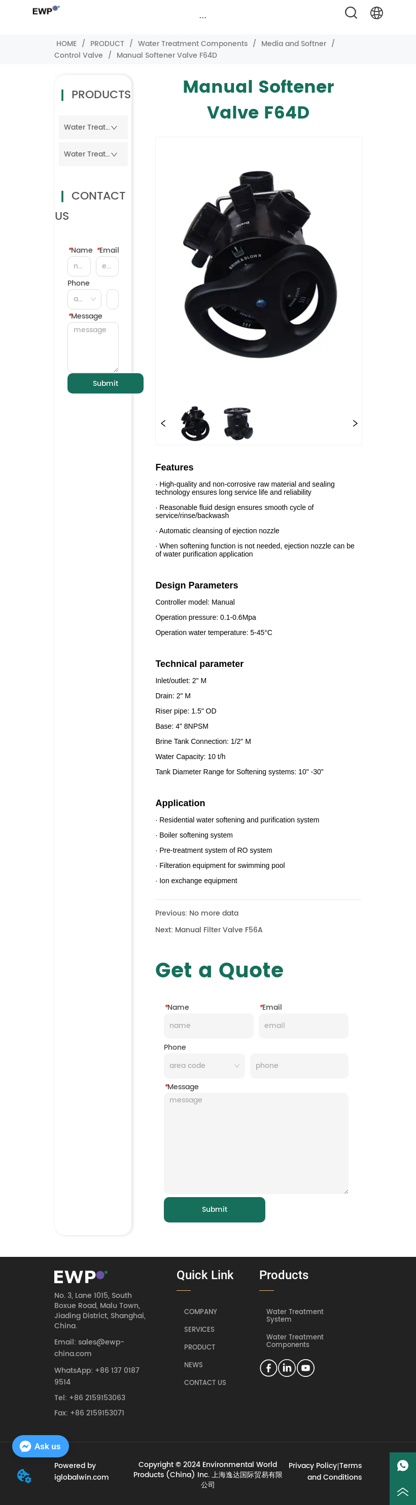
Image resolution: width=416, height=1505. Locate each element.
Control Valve (79, 55)
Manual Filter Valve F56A (219, 930)
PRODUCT (107, 44)
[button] (203, 17)
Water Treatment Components (193, 44)
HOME (66, 44)
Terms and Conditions (334, 1471)
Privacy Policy (313, 1466)
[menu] (202, 17)
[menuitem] (202, 17)
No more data (213, 913)
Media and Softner (293, 44)
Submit (105, 383)
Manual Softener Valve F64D (166, 55)
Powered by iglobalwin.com (81, 1471)
